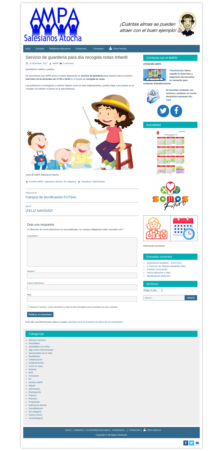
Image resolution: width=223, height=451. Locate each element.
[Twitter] (163, 111)
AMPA (55, 63)
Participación (35, 392)
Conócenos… (81, 48)
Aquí (168, 100)
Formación (98, 48)
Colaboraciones (36, 363)
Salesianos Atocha (53, 181)
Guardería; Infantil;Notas (93, 181)
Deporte (32, 369)
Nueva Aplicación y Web (158, 272)
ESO (31, 372)
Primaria (33, 398)
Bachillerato (34, 356)
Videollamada (176, 70)
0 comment (68, 63)
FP (30, 379)
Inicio (28, 48)
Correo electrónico (36, 283)
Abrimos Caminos (37, 340)
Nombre (31, 271)
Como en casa (36, 366)
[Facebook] (176, 111)
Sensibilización (36, 408)
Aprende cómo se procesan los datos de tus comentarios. (95, 322)
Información (34, 389)
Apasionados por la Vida (40, 353)
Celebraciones (36, 359)
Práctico (33, 395)
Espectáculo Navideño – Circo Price (164, 263)
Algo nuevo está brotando (41, 350)
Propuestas (34, 402)
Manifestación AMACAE (158, 276)
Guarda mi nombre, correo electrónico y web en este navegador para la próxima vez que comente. (74, 307)
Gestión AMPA (36, 181)
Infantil (32, 385)
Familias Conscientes (157, 269)
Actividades (34, 343)
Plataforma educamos (59, 48)
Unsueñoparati (36, 418)
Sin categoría (69, 181)
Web (29, 295)
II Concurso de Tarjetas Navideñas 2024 (166, 266)
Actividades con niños (39, 346)
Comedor (39, 48)
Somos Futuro (35, 415)
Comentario (33, 236)
